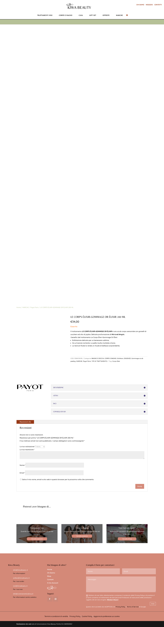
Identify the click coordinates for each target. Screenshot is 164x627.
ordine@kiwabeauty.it (21, 578)
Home (18, 307)
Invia (152, 604)
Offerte (106, 15)
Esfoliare (120, 358)
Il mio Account (52, 583)
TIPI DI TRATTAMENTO (99, 361)
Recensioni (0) (25, 422)
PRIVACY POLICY (112, 600)
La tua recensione (27, 449)
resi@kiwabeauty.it (20, 586)
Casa (81, 15)
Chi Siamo (51, 573)
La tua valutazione (27, 446)
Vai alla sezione (37, 539)
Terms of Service (133, 607)
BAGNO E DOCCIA (98, 358)
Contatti (50, 579)
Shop (49, 576)
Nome (22, 465)
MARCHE (25, 307)
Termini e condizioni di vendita (56, 616)
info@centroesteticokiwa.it (23, 594)
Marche (119, 15)
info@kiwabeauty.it (20, 570)
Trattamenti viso (44, 15)
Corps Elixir (116, 361)
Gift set (92, 15)
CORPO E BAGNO (110, 358)
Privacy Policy (120, 607)
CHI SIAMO (140, 5)
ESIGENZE (127, 358)
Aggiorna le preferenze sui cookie (107, 616)
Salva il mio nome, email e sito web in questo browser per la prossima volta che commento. (58, 479)
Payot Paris (34, 307)
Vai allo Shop (127, 539)
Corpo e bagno (65, 15)
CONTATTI (158, 5)
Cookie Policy (87, 616)
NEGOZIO (149, 5)
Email (22, 473)
